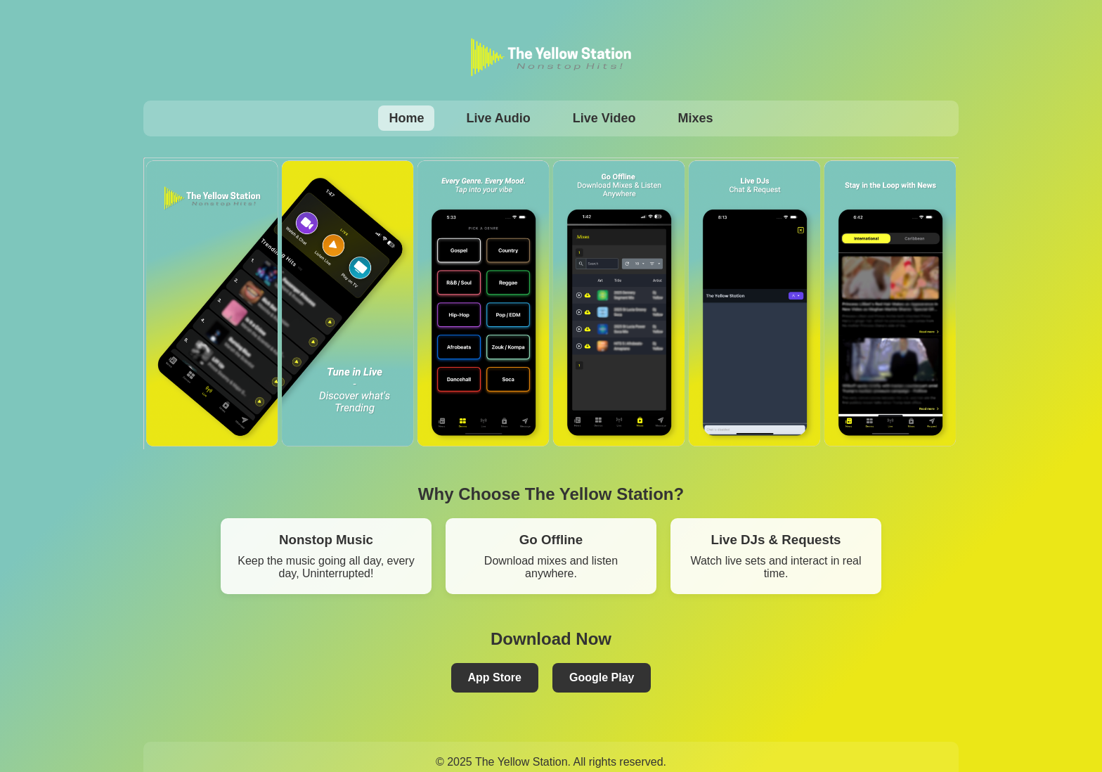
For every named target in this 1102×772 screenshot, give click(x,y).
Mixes (695, 118)
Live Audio (498, 118)
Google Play (601, 677)
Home (406, 118)
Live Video (604, 118)
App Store (494, 677)
